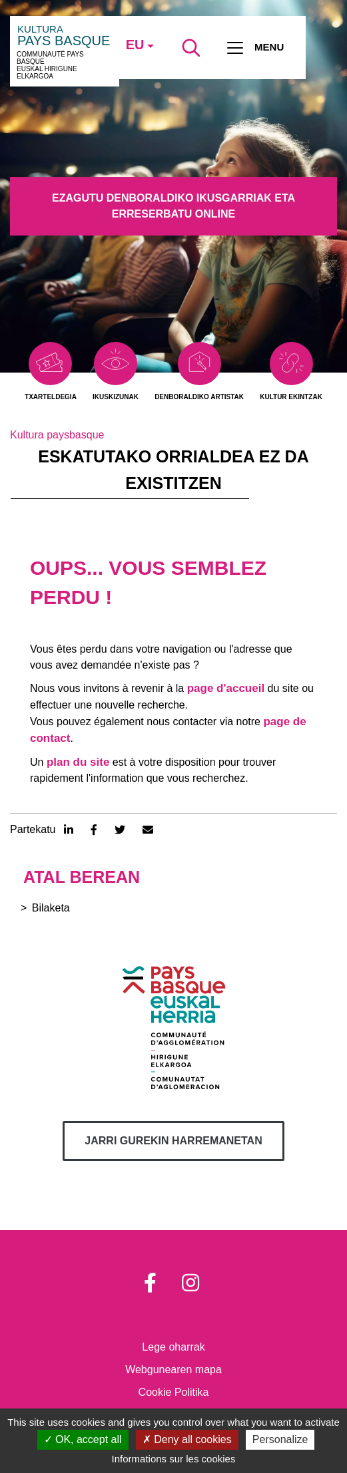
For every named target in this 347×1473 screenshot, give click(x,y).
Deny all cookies (187, 1439)
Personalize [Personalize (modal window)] (280, 1439)
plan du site (78, 762)
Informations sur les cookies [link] (174, 1458)
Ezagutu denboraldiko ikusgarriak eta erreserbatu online (173, 206)
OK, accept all (83, 1439)
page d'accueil (225, 688)
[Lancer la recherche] (191, 48)
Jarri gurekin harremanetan (173, 1140)
